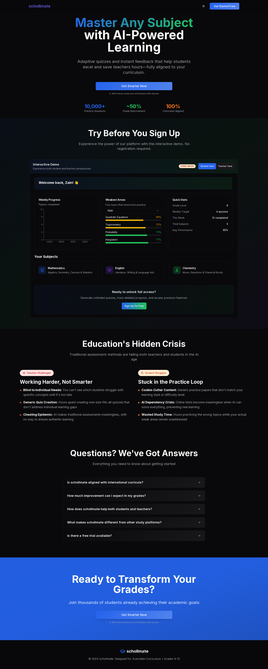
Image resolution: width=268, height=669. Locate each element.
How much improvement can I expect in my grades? (134, 495)
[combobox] (133, 210)
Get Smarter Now (134, 86)
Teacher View (225, 166)
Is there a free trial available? (134, 535)
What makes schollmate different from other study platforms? (134, 522)
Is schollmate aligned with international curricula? (134, 482)
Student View (207, 166)
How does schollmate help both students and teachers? (134, 509)
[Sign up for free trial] (224, 6)
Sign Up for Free (134, 305)
